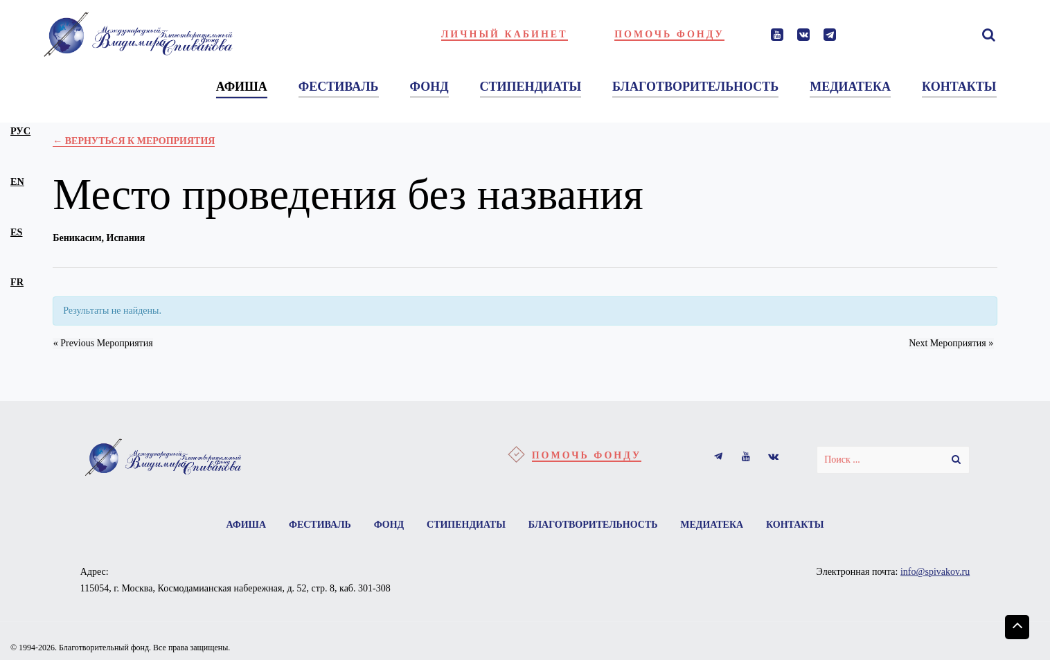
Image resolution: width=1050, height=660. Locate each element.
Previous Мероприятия (102, 343)
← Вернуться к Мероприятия (134, 141)
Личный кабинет (504, 34)
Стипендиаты (466, 524)
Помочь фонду (669, 34)
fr (17, 281)
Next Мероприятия (951, 343)
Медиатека (713, 524)
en (17, 181)
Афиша (244, 524)
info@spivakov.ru (935, 572)
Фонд (388, 524)
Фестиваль (318, 524)
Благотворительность (593, 524)
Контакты (796, 524)
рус (20, 130)
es (16, 232)
